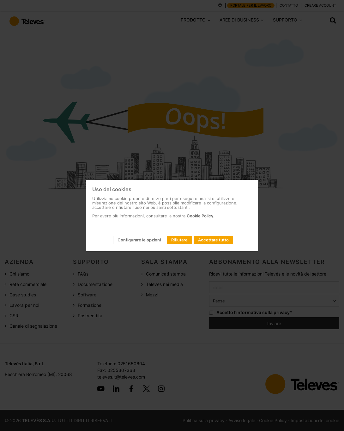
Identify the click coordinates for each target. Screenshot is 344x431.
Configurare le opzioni (139, 239)
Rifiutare (179, 239)
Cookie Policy (200, 215)
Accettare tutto (213, 239)
